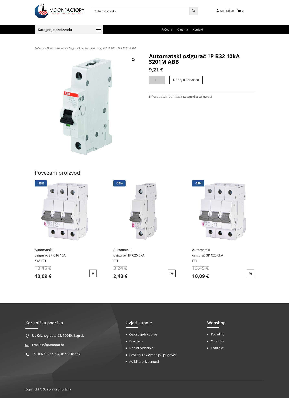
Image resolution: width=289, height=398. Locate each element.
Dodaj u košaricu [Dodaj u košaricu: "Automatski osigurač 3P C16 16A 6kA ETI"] (93, 273)
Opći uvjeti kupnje (143, 334)
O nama (217, 341)
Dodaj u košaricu (186, 80)
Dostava (136, 341)
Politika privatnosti (144, 361)
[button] (133, 60)
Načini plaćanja (141, 348)
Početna (40, 48)
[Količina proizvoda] (157, 80)
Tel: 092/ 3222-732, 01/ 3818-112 (56, 354)
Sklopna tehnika (56, 48)
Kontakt (217, 348)
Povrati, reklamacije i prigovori (153, 355)
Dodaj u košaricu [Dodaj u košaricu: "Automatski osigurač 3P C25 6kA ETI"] (250, 273)
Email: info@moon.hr (48, 345)
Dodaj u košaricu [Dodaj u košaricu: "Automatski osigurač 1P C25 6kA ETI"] (172, 273)
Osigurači (74, 48)
